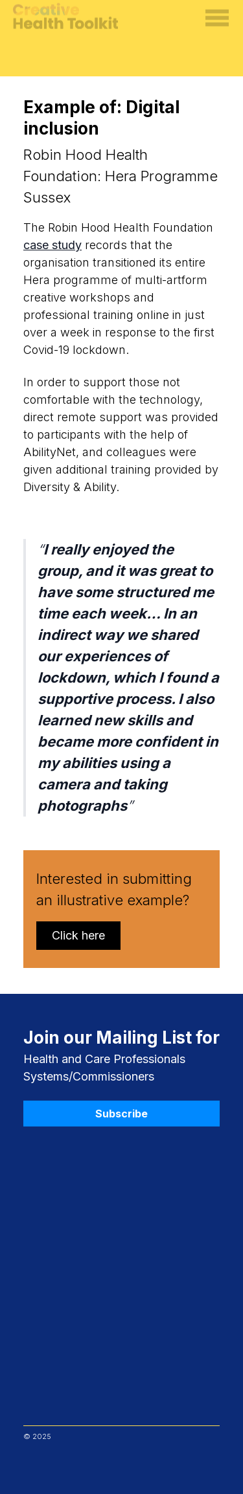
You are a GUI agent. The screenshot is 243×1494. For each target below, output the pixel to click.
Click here (78, 935)
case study (52, 245)
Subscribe (121, 1113)
